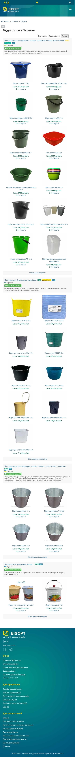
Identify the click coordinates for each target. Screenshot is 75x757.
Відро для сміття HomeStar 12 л (21, 418)
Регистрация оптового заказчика (16, 735)
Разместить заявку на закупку (15, 739)
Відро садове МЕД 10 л (54, 118)
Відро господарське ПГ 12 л (21, 259)
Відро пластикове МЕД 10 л (21, 153)
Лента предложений (11, 742)
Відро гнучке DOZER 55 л (21, 385)
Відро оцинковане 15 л (21, 546)
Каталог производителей (13, 728)
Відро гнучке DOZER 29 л (54, 321)
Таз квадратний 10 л (54, 153)
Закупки (6, 718)
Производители (54, 36)
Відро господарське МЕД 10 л (21, 118)
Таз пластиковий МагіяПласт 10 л (54, 83)
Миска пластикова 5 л (54, 187)
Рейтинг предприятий (12, 692)
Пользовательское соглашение (15, 667)
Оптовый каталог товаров (13, 721)
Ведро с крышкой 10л (54, 605)
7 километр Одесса (10, 732)
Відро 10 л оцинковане (54, 546)
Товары (64, 36)
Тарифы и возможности (12, 689)
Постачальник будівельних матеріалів (20, 280)
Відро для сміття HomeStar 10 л (21, 353)
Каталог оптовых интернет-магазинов (18, 725)
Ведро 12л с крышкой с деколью (21, 605)
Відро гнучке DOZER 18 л (21, 321)
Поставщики (42, 36)
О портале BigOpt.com (12, 660)
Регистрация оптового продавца (16, 696)
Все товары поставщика (37, 459)
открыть (22, 89)
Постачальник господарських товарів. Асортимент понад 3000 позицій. (34, 40)
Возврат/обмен (9, 671)
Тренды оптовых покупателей (15, 703)
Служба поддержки (10, 664)
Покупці (6, 706)
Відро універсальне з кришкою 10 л (54, 224)
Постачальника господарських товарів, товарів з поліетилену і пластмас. (35, 466)
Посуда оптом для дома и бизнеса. (19, 564)
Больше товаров (37, 273)
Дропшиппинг (46, 280)
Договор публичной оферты (14, 674)
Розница (7, 43)
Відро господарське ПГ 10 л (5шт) (21, 224)
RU (6, 641)
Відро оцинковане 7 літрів (54, 511)
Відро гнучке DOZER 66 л (54, 385)
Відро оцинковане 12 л (21, 511)
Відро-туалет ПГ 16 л (21, 83)
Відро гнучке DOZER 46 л (54, 353)
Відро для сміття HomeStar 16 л (21, 450)
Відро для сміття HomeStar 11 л (54, 418)
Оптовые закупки (10, 699)
